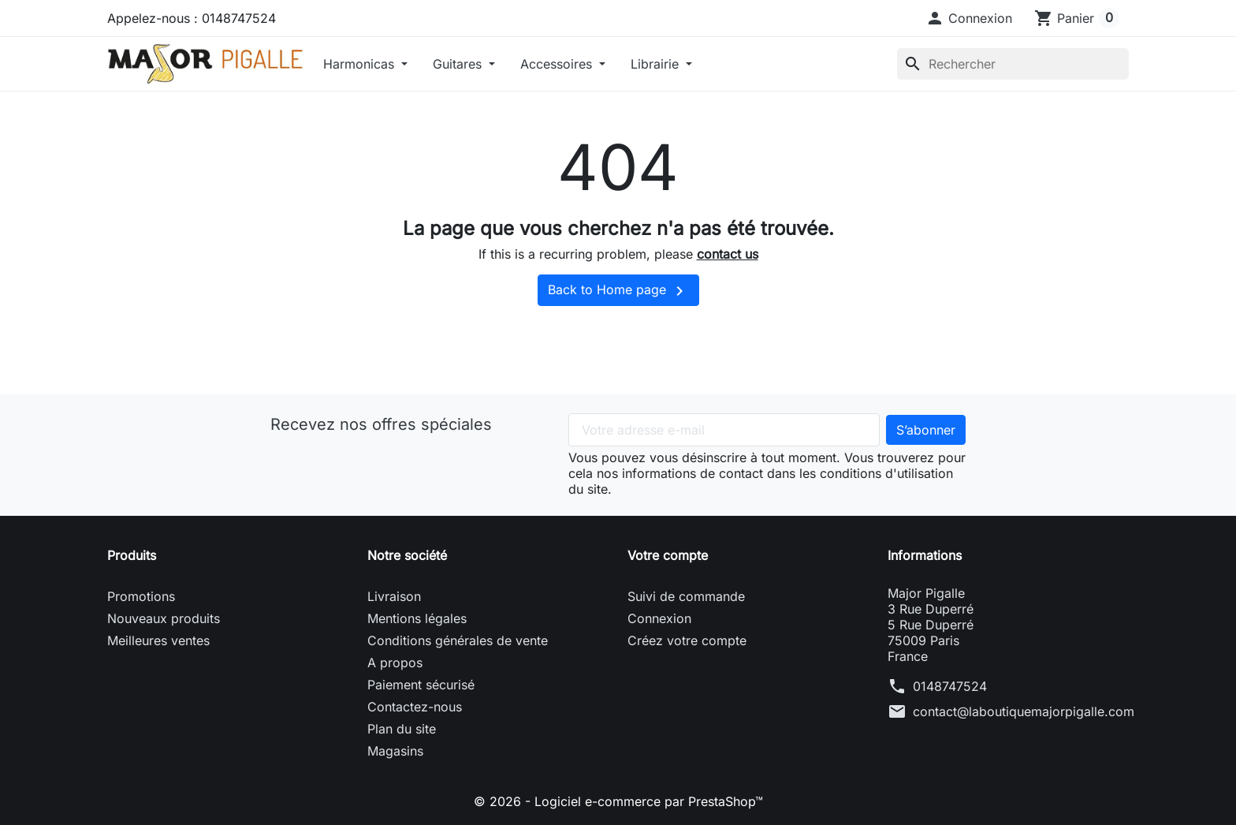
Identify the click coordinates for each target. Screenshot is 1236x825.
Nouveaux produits (163, 618)
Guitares (459, 64)
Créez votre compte (686, 640)
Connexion (659, 618)
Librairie (657, 64)
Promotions (141, 596)
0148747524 (950, 686)
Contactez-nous (414, 707)
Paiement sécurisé (421, 684)
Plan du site (401, 729)
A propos (395, 662)
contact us (727, 254)
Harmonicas (360, 64)
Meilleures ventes (158, 640)
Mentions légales (417, 618)
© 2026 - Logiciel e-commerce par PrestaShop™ (618, 801)
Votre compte (667, 555)
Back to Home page (618, 291)
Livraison (394, 596)
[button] (969, 18)
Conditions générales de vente (457, 640)
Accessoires (558, 64)
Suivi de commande (686, 596)
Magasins (395, 751)
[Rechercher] (1013, 64)
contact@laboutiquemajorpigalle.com (1023, 711)
